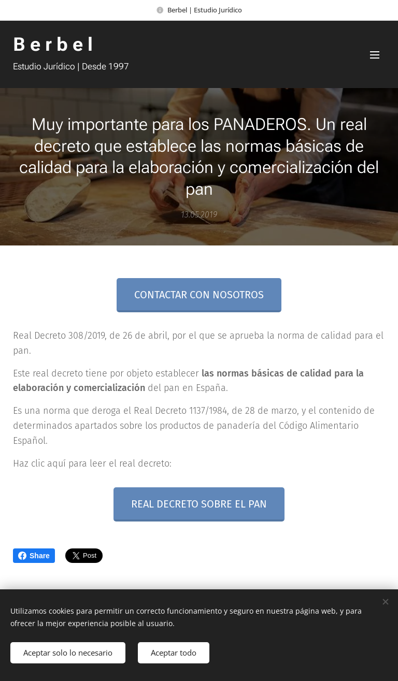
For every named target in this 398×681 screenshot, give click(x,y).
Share (34, 556)
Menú (374, 54)
